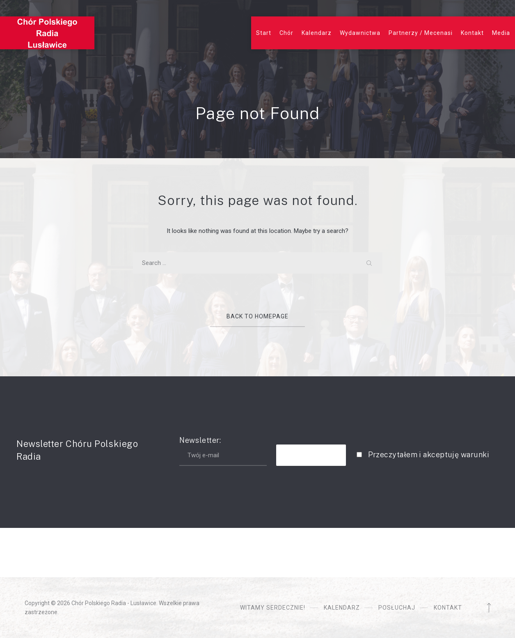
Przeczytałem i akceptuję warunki (428, 454)
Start (263, 33)
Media (501, 33)
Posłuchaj (396, 607)
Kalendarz (317, 33)
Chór (286, 33)
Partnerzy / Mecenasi (421, 33)
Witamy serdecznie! (272, 607)
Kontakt (472, 33)
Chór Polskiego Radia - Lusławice (113, 603)
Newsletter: (223, 451)
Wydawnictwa (360, 33)
